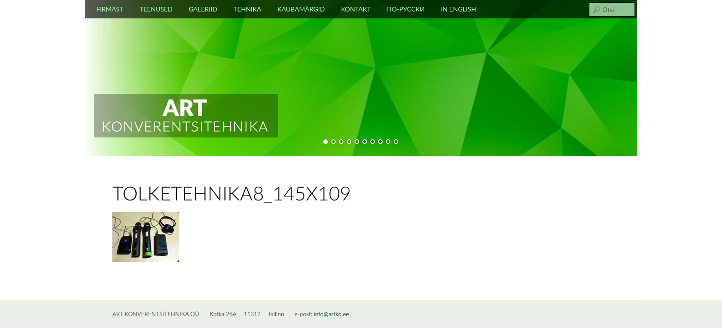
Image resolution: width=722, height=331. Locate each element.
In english (458, 9)
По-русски (406, 9)
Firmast (109, 9)
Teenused (156, 9)
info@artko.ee (331, 314)
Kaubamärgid (301, 9)
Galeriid (203, 9)
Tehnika (247, 9)
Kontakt (356, 9)
